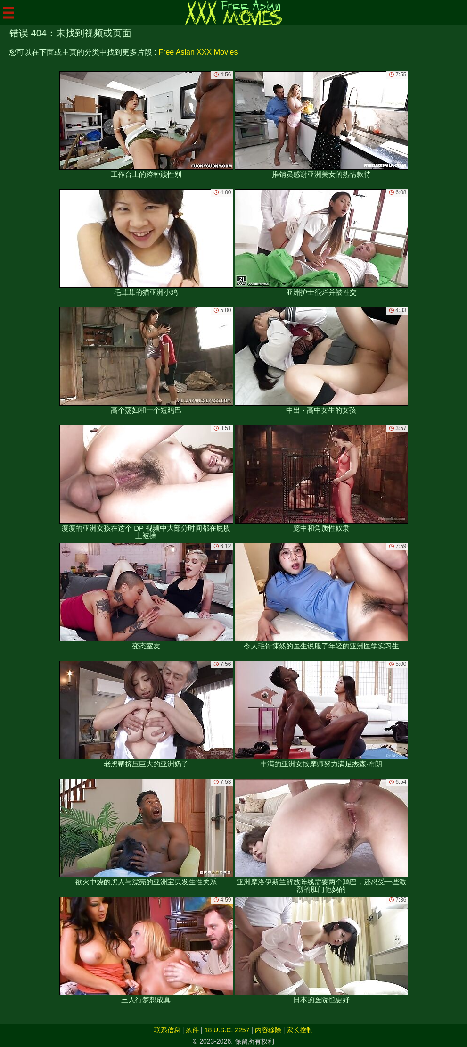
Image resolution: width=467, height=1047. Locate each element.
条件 (192, 1030)
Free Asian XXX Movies (198, 52)
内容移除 (268, 1030)
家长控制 (300, 1030)
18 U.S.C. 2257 (227, 1030)
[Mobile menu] (8, 12)
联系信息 (167, 1030)
